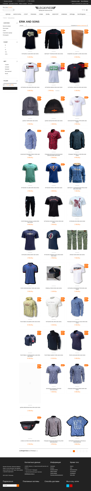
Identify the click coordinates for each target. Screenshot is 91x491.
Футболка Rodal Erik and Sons (53, 187)
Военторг (55, 14)
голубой (7, 64)
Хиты (71, 467)
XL (5, 49)
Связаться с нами (75, 1)
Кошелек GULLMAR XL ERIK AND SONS (77, 54)
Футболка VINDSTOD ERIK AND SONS (77, 88)
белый (6, 73)
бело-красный (8, 71)
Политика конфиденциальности (56, 475)
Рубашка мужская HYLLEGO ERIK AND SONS (77, 322)
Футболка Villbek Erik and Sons (30, 187)
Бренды (72, 14)
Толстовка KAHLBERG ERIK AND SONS (30, 322)
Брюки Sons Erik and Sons (77, 254)
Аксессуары (17, 14)
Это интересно (73, 471)
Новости (71, 466)
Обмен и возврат (23, 3)
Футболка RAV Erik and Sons (77, 221)
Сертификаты (73, 473)
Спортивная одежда (7, 32)
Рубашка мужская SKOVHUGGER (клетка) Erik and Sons (54, 155)
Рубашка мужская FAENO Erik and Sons (77, 389)
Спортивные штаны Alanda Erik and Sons (30, 222)
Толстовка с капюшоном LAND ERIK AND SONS (30, 356)
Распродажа (81, 14)
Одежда (8, 14)
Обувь (48, 14)
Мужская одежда (7, 26)
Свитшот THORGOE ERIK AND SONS (53, 54)
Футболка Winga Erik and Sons (30, 254)
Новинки (64, 14)
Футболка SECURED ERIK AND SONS (30, 88)
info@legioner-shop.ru (29, 473)
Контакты (30, 3)
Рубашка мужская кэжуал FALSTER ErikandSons (53, 441)
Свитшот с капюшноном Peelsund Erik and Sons (77, 188)
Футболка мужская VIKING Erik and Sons (53, 222)
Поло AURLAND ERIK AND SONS (77, 355)
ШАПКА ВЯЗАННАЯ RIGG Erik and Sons (30, 408)
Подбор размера (53, 473)
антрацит (7, 66)
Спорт (26, 14)
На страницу (28, 451)
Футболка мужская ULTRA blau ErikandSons (77, 441)
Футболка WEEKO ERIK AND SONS (53, 87)
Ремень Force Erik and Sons (54, 288)
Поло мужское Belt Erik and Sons (30, 289)
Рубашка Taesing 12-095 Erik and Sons (77, 155)
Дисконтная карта (73, 469)
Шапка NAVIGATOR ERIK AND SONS (54, 120)
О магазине (5, 3)
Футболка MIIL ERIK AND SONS (53, 321)
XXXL (6, 54)
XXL (6, 51)
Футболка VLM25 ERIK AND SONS (30, 53)
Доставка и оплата (13, 3)
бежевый (7, 69)
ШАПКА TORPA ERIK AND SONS (30, 120)
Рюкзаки (33, 14)
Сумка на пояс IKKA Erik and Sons (30, 441)
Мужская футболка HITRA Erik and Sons (77, 121)
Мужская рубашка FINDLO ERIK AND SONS (30, 155)
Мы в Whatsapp (84, 1)
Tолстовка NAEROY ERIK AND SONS (53, 356)
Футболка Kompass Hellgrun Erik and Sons (54, 255)
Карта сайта (72, 475)
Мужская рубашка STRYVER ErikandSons (53, 389)
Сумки (41, 14)
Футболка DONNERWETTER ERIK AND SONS (77, 289)
